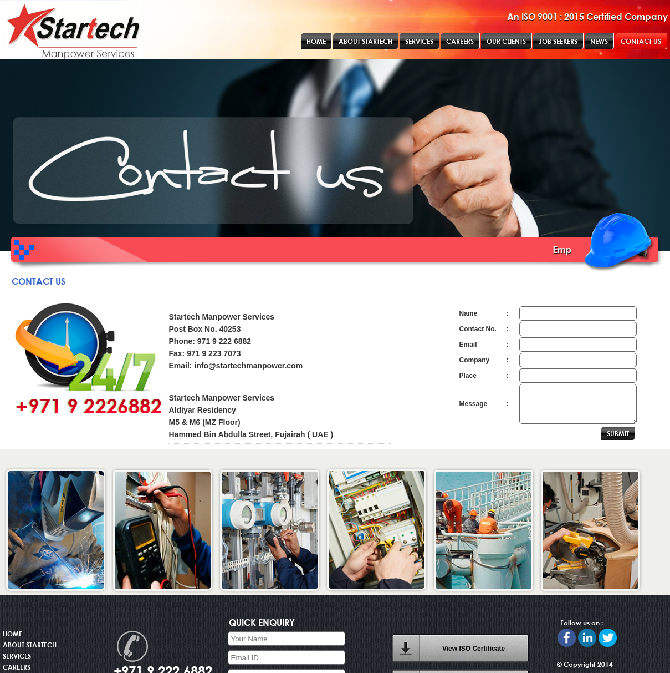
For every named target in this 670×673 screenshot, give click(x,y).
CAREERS (16, 666)
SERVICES (17, 655)
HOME (12, 633)
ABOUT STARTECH (30, 644)
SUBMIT (618, 433)
